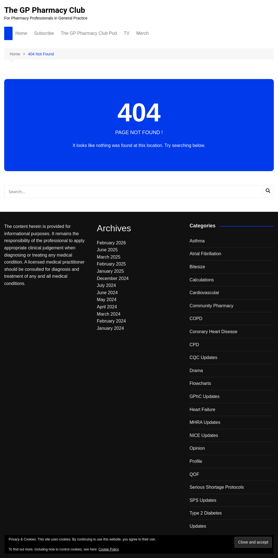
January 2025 (110, 271)
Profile (196, 461)
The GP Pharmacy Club (44, 10)
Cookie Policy (108, 549)
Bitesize (197, 266)
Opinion (197, 448)
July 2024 (106, 285)
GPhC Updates (205, 396)
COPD (196, 318)
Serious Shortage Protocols (217, 487)
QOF (194, 474)
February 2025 (111, 264)
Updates (198, 526)
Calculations (202, 279)
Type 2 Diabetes (206, 513)
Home (21, 33)
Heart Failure (202, 409)
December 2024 (113, 278)
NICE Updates (204, 435)
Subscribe (44, 33)
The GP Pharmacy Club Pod (89, 33)
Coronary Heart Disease (214, 331)
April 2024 (107, 306)
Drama (196, 370)
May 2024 (106, 299)
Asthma (197, 241)
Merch (142, 33)
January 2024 (110, 328)
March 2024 (108, 314)
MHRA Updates (205, 422)
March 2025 (108, 257)
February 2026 (111, 242)
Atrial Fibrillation (205, 253)
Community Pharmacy (211, 305)
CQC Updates (203, 357)
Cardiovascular (204, 292)
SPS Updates (203, 500)
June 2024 (107, 292)
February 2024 (111, 321)
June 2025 (107, 249)
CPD (194, 344)
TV (126, 33)
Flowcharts (200, 383)
